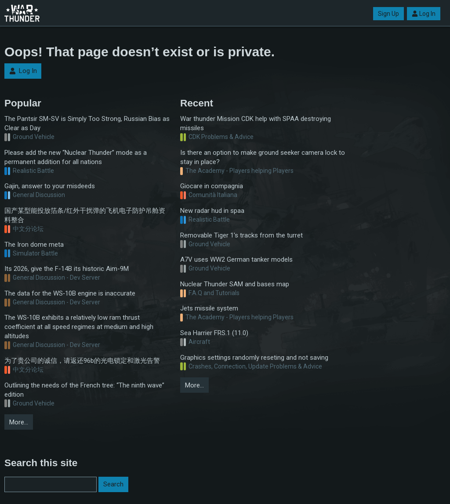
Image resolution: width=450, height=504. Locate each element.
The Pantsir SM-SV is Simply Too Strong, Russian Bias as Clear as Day (87, 123)
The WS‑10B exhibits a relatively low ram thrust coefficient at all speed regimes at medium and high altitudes (78, 327)
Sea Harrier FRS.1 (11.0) (214, 333)
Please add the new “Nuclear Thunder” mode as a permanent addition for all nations (75, 157)
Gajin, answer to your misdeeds (49, 186)
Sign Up (388, 13)
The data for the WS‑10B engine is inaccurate (69, 293)
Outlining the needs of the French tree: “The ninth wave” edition (84, 389)
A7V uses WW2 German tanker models (236, 259)
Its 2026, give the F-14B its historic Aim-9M (66, 269)
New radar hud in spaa (212, 211)
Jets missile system (209, 308)
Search (113, 484)
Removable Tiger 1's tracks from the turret (241, 235)
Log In (423, 13)
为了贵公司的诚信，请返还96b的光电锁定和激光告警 (82, 361)
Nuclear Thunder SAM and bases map (234, 284)
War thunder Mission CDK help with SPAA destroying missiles (255, 123)
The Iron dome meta (34, 244)
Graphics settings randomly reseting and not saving (254, 358)
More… (18, 422)
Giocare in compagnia (211, 186)
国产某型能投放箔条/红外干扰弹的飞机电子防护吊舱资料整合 (84, 215)
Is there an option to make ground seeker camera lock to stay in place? (262, 157)
